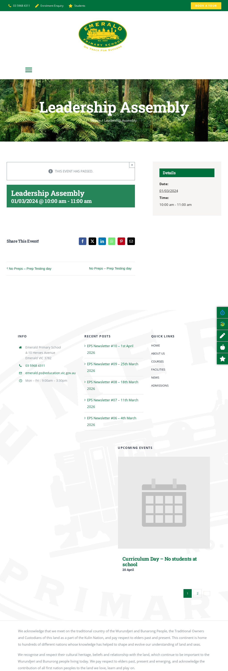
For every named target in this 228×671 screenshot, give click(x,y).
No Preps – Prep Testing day (30, 268)
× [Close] (132, 165)
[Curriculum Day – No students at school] (164, 460)
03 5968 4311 (35, 365)
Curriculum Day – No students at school (159, 561)
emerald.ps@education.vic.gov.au (50, 373)
